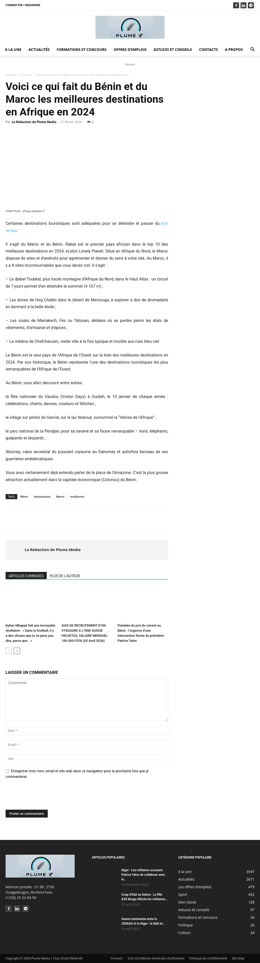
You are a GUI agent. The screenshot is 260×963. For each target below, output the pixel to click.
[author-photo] (15, 549)
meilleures (77, 496)
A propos (234, 49)
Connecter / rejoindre (23, 5)
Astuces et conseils (173, 49)
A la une (13, 49)
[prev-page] (9, 651)
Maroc (60, 496)
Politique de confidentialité (208, 958)
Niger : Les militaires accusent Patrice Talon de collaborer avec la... (143, 874)
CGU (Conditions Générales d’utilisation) (156, 958)
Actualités (39, 49)
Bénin (24, 496)
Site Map (238, 958)
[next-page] (17, 651)
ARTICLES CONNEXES (26, 576)
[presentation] (44, 797)
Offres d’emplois (130, 49)
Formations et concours (81, 49)
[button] (252, 50)
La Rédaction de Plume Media (34, 122)
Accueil (10, 75)
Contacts (208, 49)
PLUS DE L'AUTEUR (65, 576)
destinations (42, 496)
